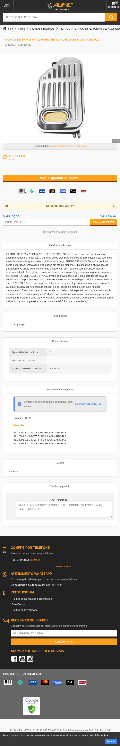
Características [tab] (60, 341)
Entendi (111, 741)
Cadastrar (64, 641)
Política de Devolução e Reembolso (32, 598)
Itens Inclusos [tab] (60, 316)
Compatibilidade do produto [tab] (60, 389)
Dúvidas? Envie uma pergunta (60, 232)
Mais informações (99, 735)
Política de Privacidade (25, 610)
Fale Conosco (19, 604)
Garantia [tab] (60, 463)
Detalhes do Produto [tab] (60, 245)
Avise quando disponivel (60, 178)
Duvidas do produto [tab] (60, 486)
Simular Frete (103, 222)
